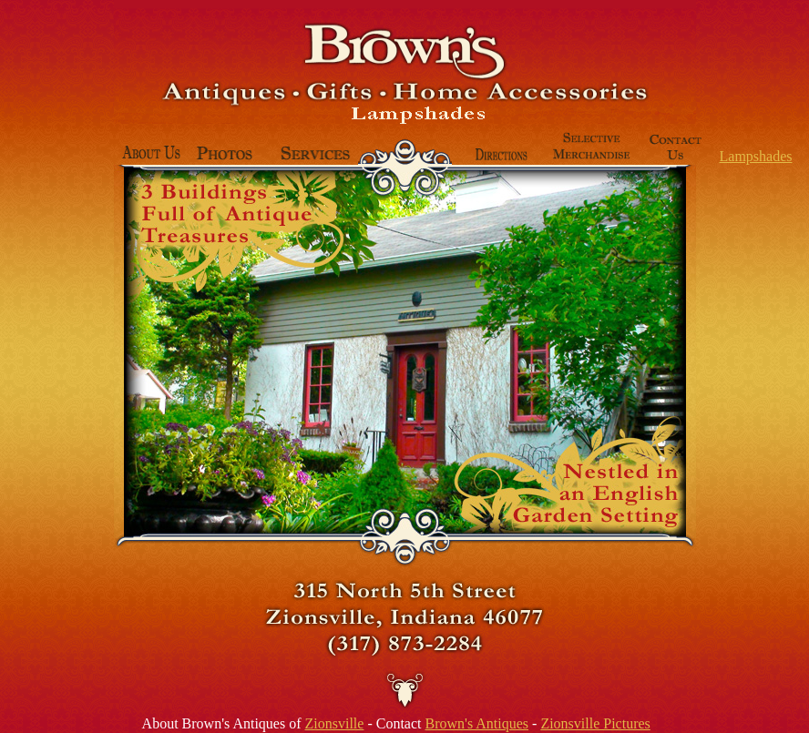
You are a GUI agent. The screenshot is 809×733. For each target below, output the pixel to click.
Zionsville (334, 723)
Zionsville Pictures (595, 723)
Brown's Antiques (476, 723)
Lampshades (756, 156)
